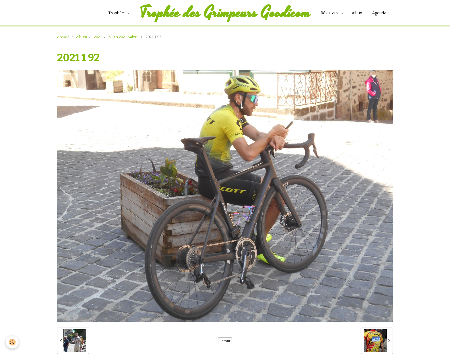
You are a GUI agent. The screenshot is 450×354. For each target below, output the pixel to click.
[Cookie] (12, 342)
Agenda (379, 13)
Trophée (116, 13)
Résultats (330, 13)
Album (358, 13)
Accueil (63, 36)
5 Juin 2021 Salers (124, 36)
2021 (98, 36)
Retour (225, 340)
